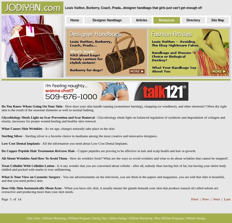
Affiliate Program (79, 218)
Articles (141, 20)
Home (75, 20)
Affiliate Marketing (54, 218)
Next (216, 199)
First (194, 199)
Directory (193, 20)
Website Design (195, 218)
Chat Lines (33, 218)
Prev (205, 199)
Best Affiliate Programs (169, 218)
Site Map (217, 20)
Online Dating (118, 218)
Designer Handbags (107, 20)
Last (227, 199)
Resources (166, 20)
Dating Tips (99, 218)
